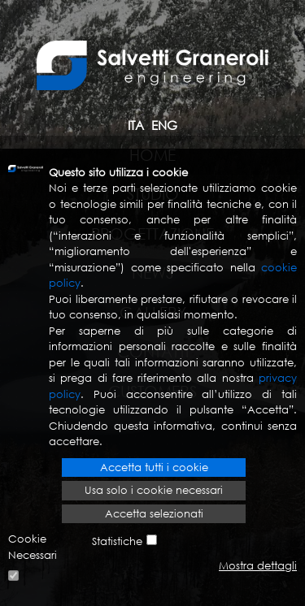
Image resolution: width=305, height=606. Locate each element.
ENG (164, 125)
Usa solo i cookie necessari (154, 490)
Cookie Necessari (32, 547)
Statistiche (117, 541)
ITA (136, 125)
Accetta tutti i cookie (154, 467)
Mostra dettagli (258, 566)
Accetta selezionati (154, 514)
